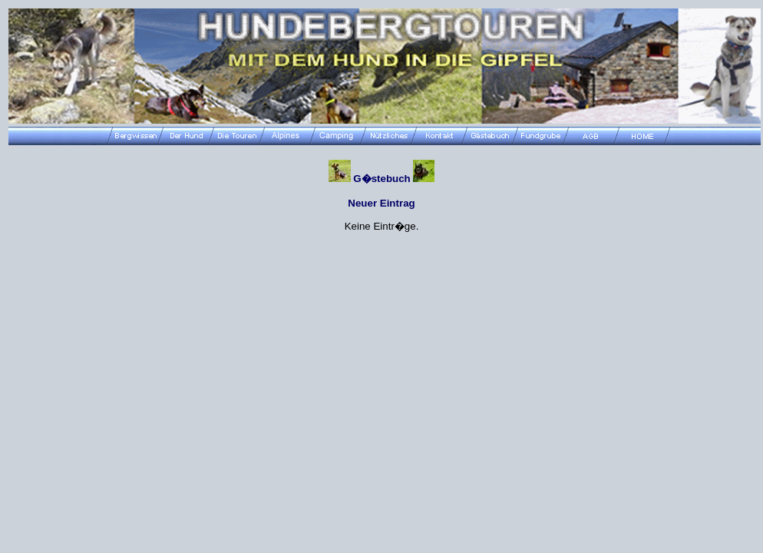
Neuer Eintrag (381, 203)
